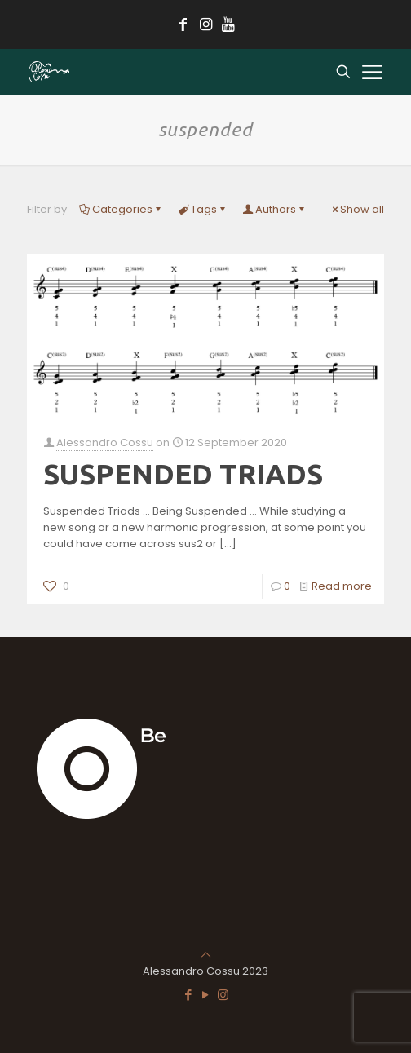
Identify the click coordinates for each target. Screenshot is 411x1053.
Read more (342, 586)
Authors (274, 209)
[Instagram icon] (223, 994)
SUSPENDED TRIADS (183, 474)
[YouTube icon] (206, 994)
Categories (121, 209)
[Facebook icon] (189, 994)
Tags (203, 209)
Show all (356, 209)
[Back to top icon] (206, 954)
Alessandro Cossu (104, 442)
